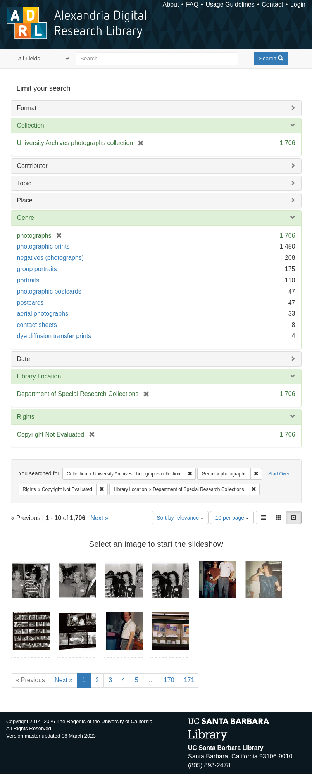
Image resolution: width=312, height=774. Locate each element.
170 (169, 680)
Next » (99, 518)
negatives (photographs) (50, 257)
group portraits (37, 269)
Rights (25, 416)
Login (297, 4)
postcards (30, 302)
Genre (25, 217)
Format (27, 108)
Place (25, 200)
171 (189, 680)
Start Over (279, 474)
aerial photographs (43, 313)
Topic (24, 183)
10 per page (232, 518)
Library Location (39, 376)
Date (23, 359)
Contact (272, 4)
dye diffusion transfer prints (54, 336)
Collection (30, 125)
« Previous (30, 680)
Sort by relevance (180, 518)
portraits (28, 280)
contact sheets (37, 324)
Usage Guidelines (229, 4)
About (171, 4)
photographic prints (43, 246)
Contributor (32, 165)
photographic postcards (49, 291)
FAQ (192, 4)
